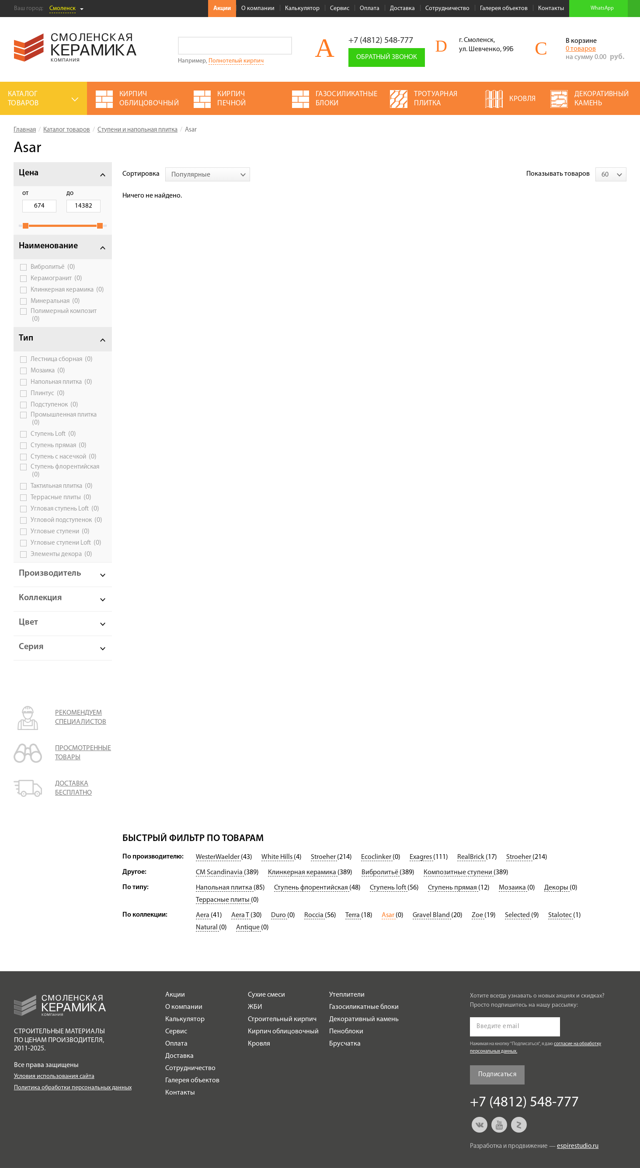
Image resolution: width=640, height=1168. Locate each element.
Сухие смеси (266, 994)
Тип (26, 338)
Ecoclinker (377, 857)
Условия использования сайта (54, 1076)
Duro (279, 915)
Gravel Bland (432, 915)
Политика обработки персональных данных (73, 1088)
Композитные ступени (459, 872)
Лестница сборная (62, 359)
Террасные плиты (61, 497)
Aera (203, 915)
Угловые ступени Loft (66, 542)
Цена (28, 173)
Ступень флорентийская (65, 471)
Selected (518, 915)
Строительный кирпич (282, 1019)
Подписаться (497, 1074)
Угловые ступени (60, 531)
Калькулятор (302, 8)
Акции (222, 8)
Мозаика (48, 370)
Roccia (314, 915)
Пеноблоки (346, 1031)
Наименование (48, 246)
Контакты (551, 8)
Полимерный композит (64, 315)
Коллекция (40, 598)
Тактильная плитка (62, 486)
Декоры (557, 887)
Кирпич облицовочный (283, 1031)
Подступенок (54, 404)
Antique (248, 927)
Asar (389, 915)
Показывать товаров (558, 173)
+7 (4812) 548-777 (380, 40)
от (25, 193)
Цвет (28, 622)
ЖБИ (255, 1007)
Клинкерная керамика (67, 289)
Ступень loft (388, 887)
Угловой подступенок (66, 520)
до (69, 193)
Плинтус (48, 393)
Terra (353, 915)
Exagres (421, 857)
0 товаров (581, 48)
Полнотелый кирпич (236, 61)
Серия (31, 647)
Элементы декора (61, 554)
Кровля (259, 1043)
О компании (258, 8)
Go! (283, 46)
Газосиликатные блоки (364, 1007)
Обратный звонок (386, 57)
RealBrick (471, 857)
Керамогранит (56, 278)
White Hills (277, 857)
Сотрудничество (447, 8)
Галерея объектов (504, 8)
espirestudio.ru (577, 1146)
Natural (207, 927)
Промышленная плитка (64, 419)
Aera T (240, 915)
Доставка (402, 8)
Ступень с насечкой (64, 456)
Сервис (339, 8)
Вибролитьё (53, 267)
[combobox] (207, 174)
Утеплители (347, 994)
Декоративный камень (364, 1019)
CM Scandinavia (220, 872)
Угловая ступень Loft (65, 508)
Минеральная (55, 301)
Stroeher (324, 857)
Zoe (478, 915)
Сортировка (141, 173)
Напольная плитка (61, 382)
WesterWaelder (218, 857)
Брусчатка (345, 1043)
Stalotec (560, 915)
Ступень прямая (59, 445)
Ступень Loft (53, 434)
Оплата (369, 8)
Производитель (50, 573)
